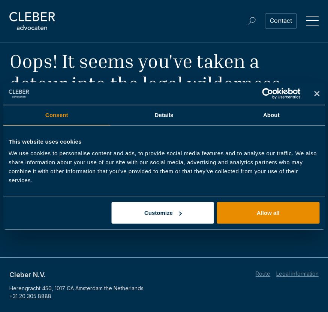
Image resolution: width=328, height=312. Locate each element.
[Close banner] (316, 93)
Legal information (297, 273)
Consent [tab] (56, 115)
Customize (163, 213)
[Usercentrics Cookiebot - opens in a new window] (267, 93)
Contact (281, 20)
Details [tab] (164, 115)
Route (263, 273)
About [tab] (271, 115)
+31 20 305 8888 (30, 296)
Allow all (268, 213)
